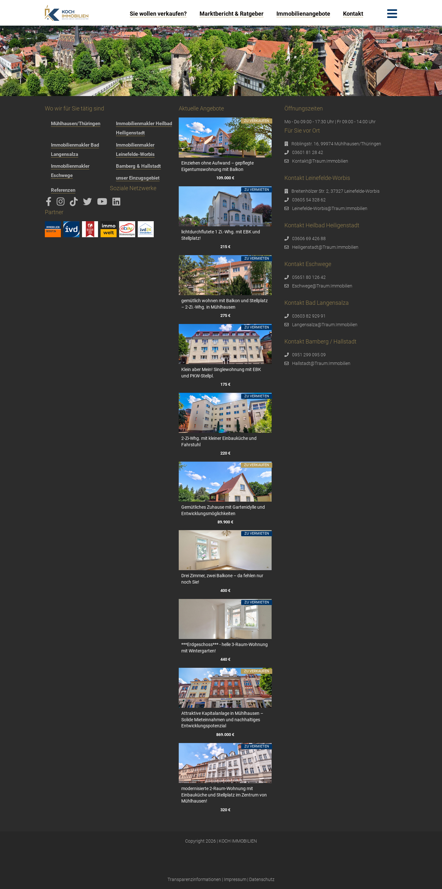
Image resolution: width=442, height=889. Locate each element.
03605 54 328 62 (309, 199)
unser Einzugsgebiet (138, 178)
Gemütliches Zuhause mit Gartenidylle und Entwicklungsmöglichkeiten (223, 510)
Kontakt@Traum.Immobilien (320, 161)
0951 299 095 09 (309, 354)
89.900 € (225, 522)
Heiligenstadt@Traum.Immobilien (325, 247)
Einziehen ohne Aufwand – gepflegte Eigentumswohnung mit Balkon (217, 166)
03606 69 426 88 (309, 238)
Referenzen (63, 190)
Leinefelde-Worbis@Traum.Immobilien (329, 208)
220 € (225, 453)
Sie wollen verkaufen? (158, 13)
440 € (225, 659)
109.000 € (225, 177)
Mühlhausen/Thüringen (75, 123)
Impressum (235, 879)
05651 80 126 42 (309, 277)
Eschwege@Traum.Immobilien (322, 285)
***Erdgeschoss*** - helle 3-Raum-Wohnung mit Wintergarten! (224, 647)
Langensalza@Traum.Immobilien (324, 324)
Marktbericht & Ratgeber (232, 13)
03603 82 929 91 (309, 316)
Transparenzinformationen (194, 879)
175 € (225, 384)
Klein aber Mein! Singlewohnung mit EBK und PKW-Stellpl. (221, 372)
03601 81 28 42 (307, 152)
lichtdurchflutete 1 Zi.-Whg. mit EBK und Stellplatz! (220, 235)
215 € (225, 246)
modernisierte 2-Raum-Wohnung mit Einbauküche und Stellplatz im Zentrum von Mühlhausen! (224, 795)
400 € (225, 590)
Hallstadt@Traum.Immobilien (321, 363)
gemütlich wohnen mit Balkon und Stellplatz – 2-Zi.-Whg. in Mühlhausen (224, 304)
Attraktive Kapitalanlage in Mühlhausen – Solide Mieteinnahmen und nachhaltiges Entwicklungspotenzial (222, 719)
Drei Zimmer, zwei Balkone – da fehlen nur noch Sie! (222, 579)
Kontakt (353, 13)
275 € (225, 315)
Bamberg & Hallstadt (138, 166)
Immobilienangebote (303, 13)
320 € (225, 809)
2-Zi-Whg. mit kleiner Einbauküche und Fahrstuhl (219, 441)
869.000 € (225, 734)
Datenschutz (261, 879)
